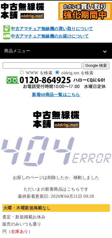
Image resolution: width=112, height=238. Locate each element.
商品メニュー (17, 50)
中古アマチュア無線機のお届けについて (50, 36)
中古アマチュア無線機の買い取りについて (52, 28)
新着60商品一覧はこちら (56, 94)
